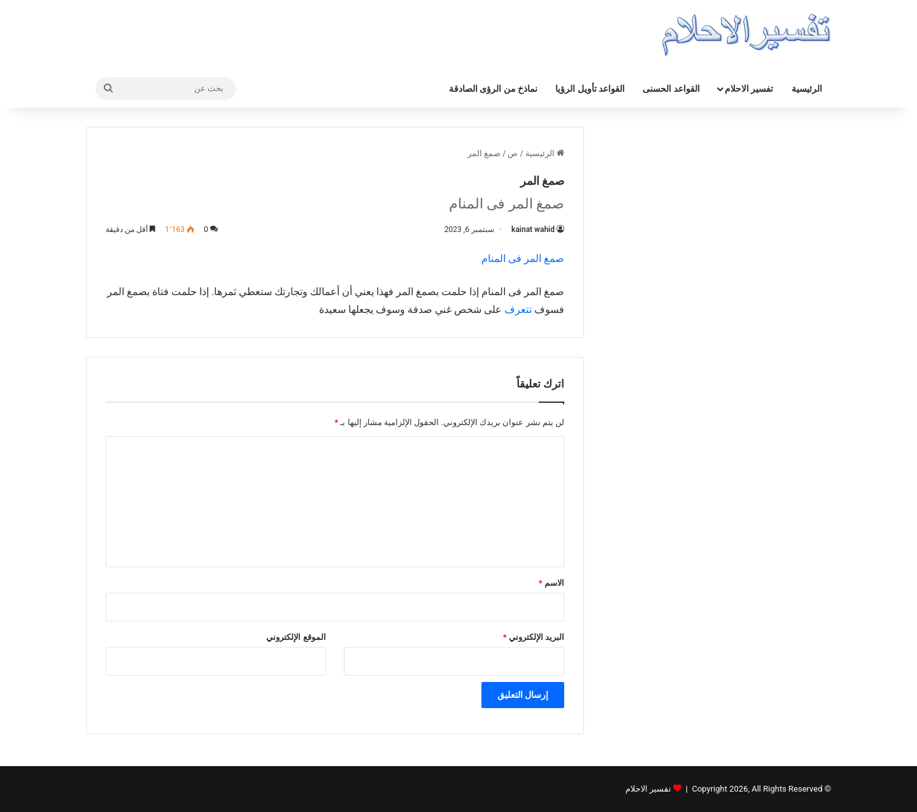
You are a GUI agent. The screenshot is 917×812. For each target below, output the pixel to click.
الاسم (551, 583)
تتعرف (518, 309)
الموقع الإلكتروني (295, 637)
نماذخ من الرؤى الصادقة (493, 88)
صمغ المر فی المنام (522, 258)
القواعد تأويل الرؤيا (590, 88)
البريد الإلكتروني (533, 637)
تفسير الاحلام (749, 88)
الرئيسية (807, 88)
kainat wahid (533, 229)
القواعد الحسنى (671, 88)
